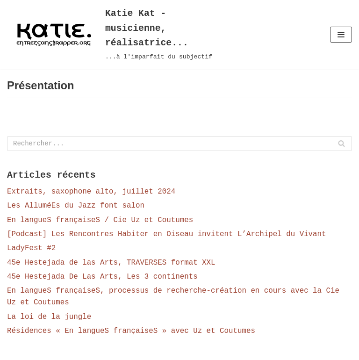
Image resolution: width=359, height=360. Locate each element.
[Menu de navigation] (341, 35)
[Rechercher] (179, 145)
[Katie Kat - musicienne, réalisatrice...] (119, 35)
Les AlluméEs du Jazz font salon (76, 208)
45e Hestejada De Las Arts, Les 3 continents (103, 280)
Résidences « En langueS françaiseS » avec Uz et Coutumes (132, 335)
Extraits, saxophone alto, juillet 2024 (92, 194)
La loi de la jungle (49, 321)
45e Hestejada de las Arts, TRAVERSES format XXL (112, 265)
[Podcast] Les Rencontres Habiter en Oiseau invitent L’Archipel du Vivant (168, 237)
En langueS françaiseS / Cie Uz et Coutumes (101, 223)
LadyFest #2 (32, 251)
